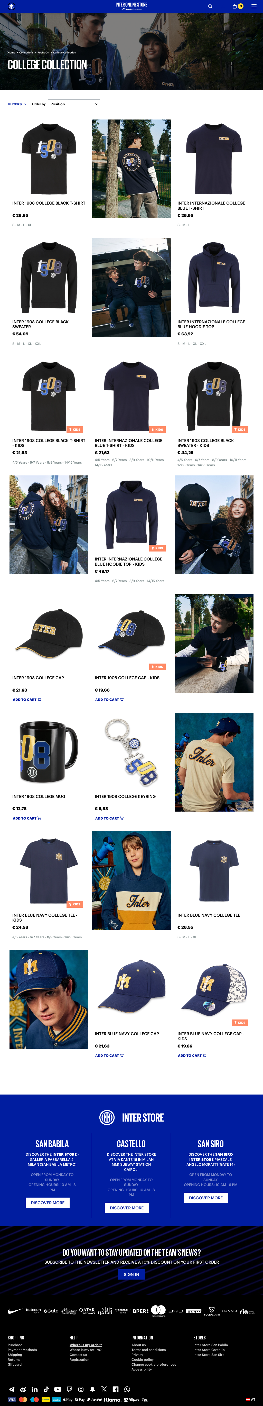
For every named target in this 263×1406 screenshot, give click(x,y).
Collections (26, 52)
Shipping (15, 1355)
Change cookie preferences (154, 1364)
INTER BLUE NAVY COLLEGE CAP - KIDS (210, 1036)
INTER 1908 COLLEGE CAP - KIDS (127, 677)
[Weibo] (23, 1389)
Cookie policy (143, 1359)
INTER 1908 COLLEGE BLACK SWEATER (40, 324)
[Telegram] (11, 1389)
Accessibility (142, 1369)
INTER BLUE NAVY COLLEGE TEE (208, 915)
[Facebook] (115, 1389)
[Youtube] (58, 1389)
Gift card (15, 1364)
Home (11, 52)
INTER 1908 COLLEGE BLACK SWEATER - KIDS (205, 443)
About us (139, 1345)
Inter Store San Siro (208, 1355)
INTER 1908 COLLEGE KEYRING (125, 796)
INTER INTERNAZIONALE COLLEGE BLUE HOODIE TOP (211, 324)
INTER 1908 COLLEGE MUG (38, 796)
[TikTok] (46, 1389)
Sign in (131, 1274)
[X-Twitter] (104, 1389)
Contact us (78, 1355)
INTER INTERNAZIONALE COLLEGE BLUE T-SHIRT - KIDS (128, 443)
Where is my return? (86, 1350)
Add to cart (27, 699)
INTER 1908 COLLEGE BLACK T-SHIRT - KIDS (48, 443)
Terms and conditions (149, 1350)
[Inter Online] (11, 6)
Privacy (137, 1355)
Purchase (15, 1345)
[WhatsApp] (127, 1389)
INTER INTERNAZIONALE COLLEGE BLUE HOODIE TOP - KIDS (128, 561)
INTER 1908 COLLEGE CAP (38, 677)
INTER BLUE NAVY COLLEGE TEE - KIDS (45, 918)
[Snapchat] (92, 1389)
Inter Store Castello (209, 1350)
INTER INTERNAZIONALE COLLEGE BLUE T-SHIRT (211, 205)
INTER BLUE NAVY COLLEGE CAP (127, 1033)
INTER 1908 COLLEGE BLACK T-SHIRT (48, 203)
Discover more (47, 1202)
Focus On (43, 52)
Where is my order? (86, 1345)
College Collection (64, 52)
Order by (39, 104)
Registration (79, 1359)
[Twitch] (69, 1389)
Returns (14, 1359)
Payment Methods (22, 1350)
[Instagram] (81, 1389)
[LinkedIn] (35, 1389)
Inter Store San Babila (210, 1345)
